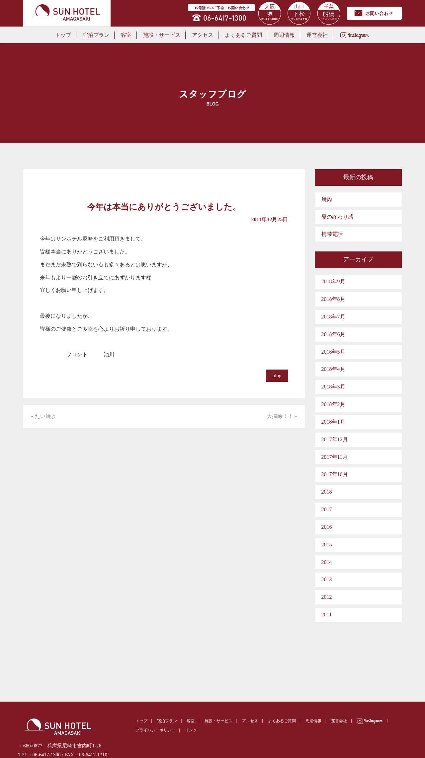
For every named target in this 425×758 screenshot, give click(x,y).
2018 (326, 492)
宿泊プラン (96, 35)
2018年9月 (333, 281)
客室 (126, 35)
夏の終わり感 (337, 217)
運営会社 (317, 35)
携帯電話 (332, 234)
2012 (326, 597)
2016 (326, 527)
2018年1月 (333, 422)
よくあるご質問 (243, 35)
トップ (63, 35)
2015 (326, 544)
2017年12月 (334, 439)
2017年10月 (334, 474)
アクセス (202, 35)
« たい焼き (43, 416)
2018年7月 (333, 316)
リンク (191, 730)
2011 (326, 614)
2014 (326, 562)
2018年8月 (333, 299)
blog (277, 375)
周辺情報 (284, 35)
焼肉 (326, 199)
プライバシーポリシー (155, 730)
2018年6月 (333, 334)
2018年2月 (333, 404)
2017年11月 (334, 457)
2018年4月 (333, 369)
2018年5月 (333, 352)
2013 (326, 579)
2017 (326, 509)
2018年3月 (333, 386)
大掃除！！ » (282, 416)
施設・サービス (161, 35)
